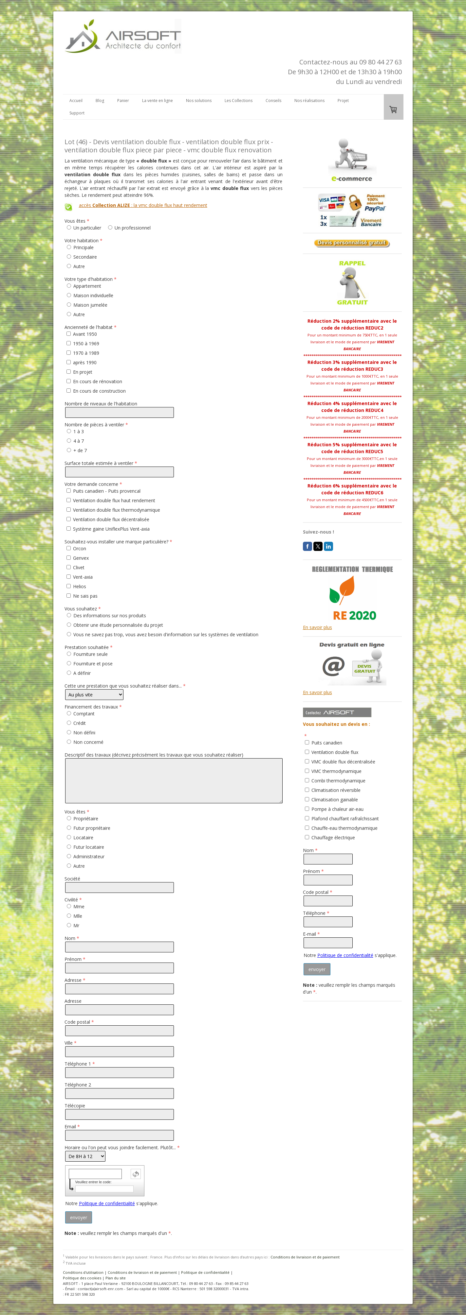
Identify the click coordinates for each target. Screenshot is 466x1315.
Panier (123, 100)
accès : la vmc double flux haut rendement (143, 205)
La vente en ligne (157, 100)
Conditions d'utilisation (83, 1272)
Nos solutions (199, 100)
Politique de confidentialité (107, 1203)
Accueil (76, 100)
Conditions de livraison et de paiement (305, 1257)
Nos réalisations (309, 100)
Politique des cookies (82, 1277)
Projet (343, 100)
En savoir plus (317, 627)
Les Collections (238, 100)
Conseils (273, 100)
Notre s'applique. (111, 1203)
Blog (100, 100)
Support (76, 113)
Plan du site (115, 1277)
